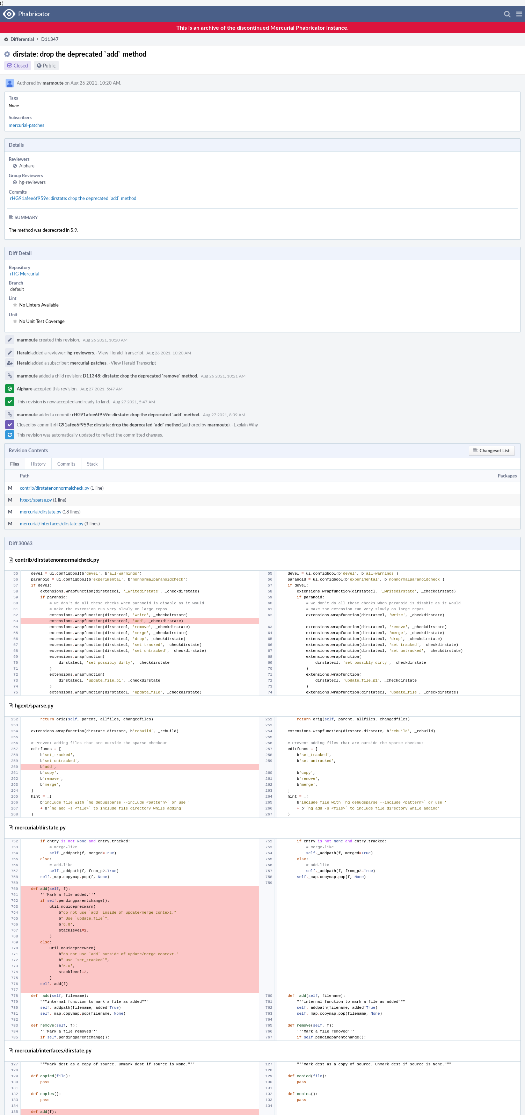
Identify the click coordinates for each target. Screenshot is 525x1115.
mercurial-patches (26, 125)
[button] (519, 14)
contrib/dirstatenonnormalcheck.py (54, 488)
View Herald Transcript (121, 353)
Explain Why (246, 425)
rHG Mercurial (24, 274)
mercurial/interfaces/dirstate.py (51, 523)
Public (49, 65)
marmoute (53, 83)
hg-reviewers (32, 182)
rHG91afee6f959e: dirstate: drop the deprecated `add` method (73, 198)
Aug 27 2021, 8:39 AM (224, 414)
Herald (23, 353)
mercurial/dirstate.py (40, 512)
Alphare (27, 166)
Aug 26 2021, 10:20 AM (105, 340)
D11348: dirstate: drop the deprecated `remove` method (140, 376)
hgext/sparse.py (36, 500)
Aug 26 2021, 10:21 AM (223, 376)
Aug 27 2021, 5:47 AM (101, 388)
